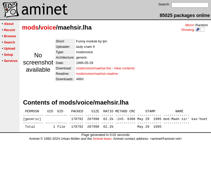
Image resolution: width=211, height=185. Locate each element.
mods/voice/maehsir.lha (93, 68)
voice (48, 27)
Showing (187, 30)
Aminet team (102, 142)
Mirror (189, 25)
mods (30, 27)
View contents (124, 68)
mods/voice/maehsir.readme (97, 74)
